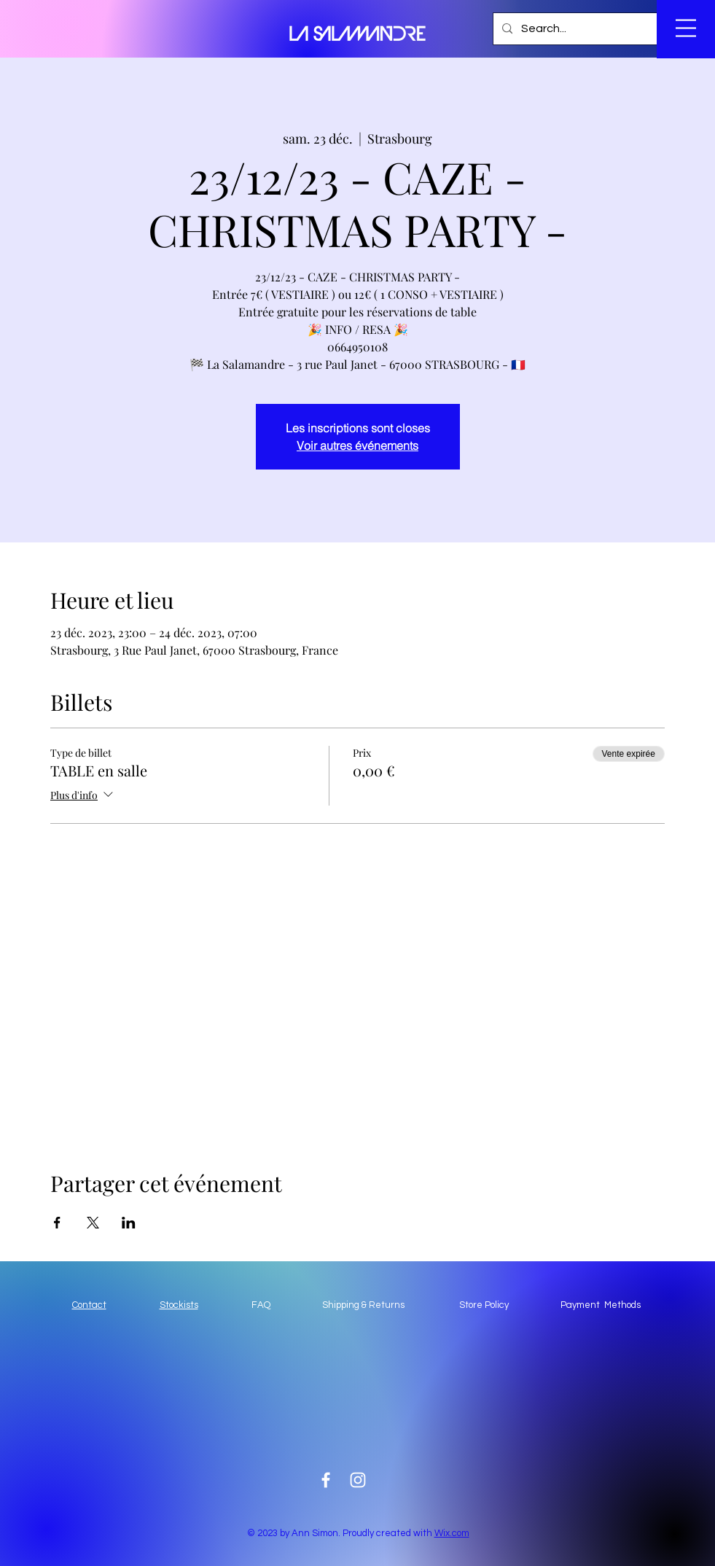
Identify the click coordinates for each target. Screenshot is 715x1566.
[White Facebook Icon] (326, 1480)
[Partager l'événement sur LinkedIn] (129, 1222)
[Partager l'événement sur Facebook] (57, 1222)
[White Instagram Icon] (358, 1480)
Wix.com (451, 1533)
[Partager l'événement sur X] (93, 1222)
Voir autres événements (357, 445)
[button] (598, 29)
